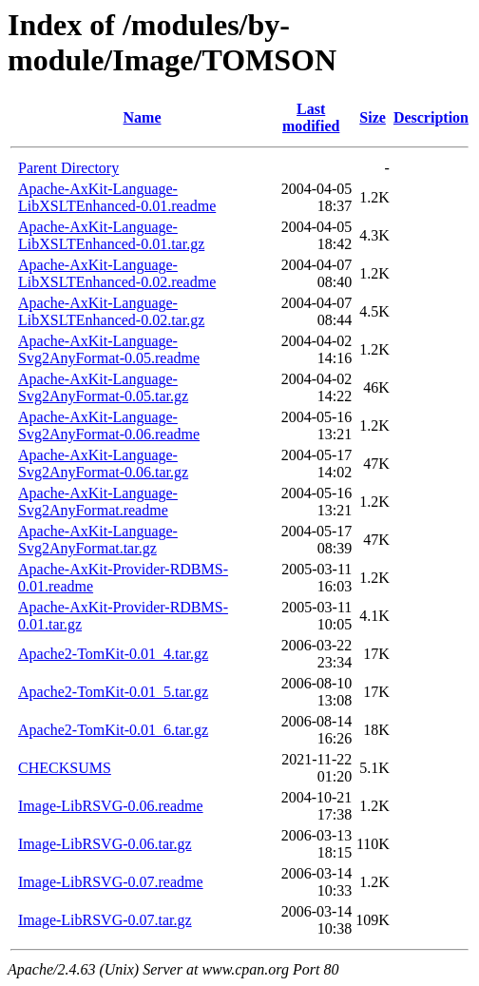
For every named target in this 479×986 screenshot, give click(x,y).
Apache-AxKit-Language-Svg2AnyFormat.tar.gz (98, 539)
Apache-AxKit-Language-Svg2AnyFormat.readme (98, 501)
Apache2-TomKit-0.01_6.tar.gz (113, 730)
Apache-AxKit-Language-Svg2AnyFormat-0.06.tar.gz (103, 463)
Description (431, 117)
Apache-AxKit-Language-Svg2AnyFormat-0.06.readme (109, 425)
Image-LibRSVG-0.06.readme (110, 806)
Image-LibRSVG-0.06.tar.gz (105, 844)
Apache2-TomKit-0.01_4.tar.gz (113, 654)
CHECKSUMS (64, 768)
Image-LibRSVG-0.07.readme (110, 882)
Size (372, 117)
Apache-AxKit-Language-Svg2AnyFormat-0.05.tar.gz (103, 387)
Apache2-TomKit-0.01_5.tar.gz (113, 692)
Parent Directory (68, 168)
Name (143, 117)
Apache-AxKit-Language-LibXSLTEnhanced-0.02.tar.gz (111, 311)
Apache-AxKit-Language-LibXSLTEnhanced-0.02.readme (117, 273)
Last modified (310, 117)
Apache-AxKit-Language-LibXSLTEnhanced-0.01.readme (117, 197)
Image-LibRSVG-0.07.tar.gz (105, 920)
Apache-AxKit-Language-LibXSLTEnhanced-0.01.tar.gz (111, 235)
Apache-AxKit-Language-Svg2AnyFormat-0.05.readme (109, 349)
